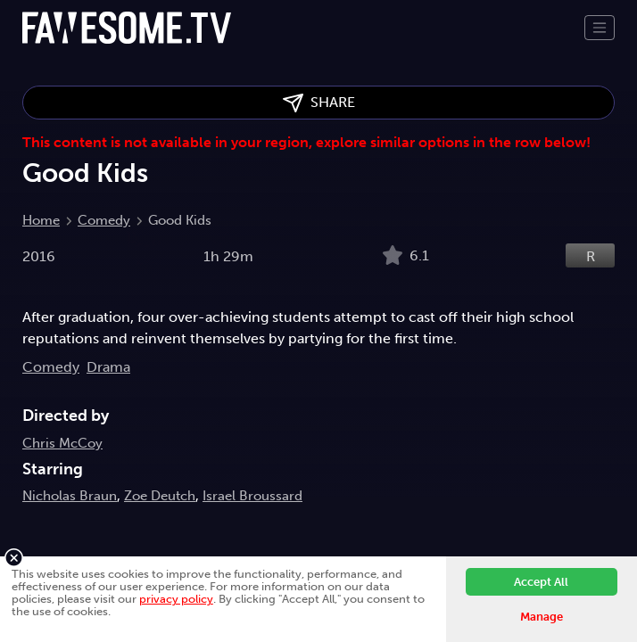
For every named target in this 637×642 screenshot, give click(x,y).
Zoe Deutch (159, 496)
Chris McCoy (62, 443)
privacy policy (176, 598)
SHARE (319, 103)
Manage (541, 616)
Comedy (104, 220)
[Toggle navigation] (599, 27)
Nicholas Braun (69, 496)
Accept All (541, 581)
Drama (108, 366)
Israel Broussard (252, 496)
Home (41, 220)
